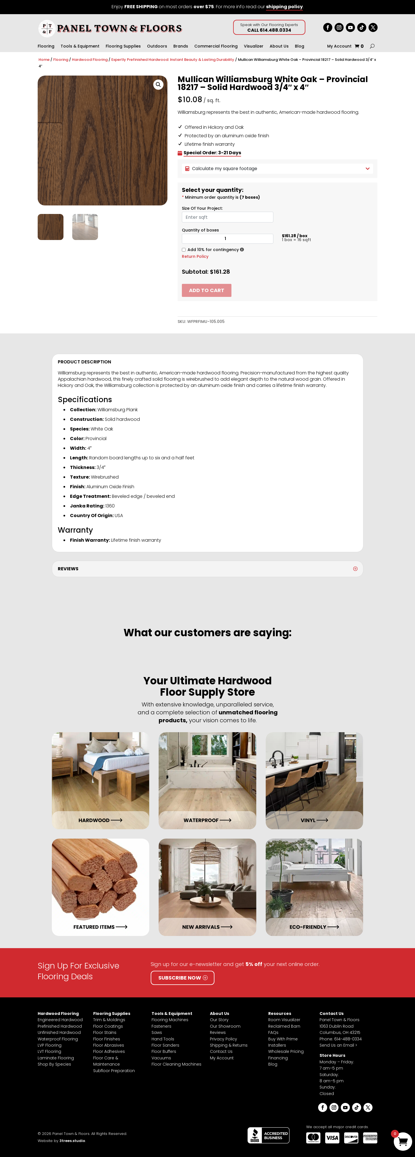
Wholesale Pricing (286, 1051)
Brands (180, 46)
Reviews (218, 1032)
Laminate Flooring (56, 1058)
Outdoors (157, 46)
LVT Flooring (49, 1051)
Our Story (219, 1020)
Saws (157, 1032)
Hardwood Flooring (90, 59)
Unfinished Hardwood (59, 1032)
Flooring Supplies (123, 46)
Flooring (46, 46)
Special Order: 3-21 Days (212, 153)
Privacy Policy (223, 1039)
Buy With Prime (283, 1039)
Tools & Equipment (80, 46)
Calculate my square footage (277, 168)
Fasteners (161, 1026)
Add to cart (206, 290)
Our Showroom (225, 1026)
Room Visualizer (284, 1020)
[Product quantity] (227, 239)
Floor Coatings (108, 1026)
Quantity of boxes (200, 230)
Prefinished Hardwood (60, 1026)
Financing (278, 1058)
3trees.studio (72, 1140)
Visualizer (253, 46)
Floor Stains (104, 1032)
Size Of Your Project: (202, 208)
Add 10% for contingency (213, 249)
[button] (158, 85)
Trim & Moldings (109, 1020)
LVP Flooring (49, 1045)
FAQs (273, 1032)
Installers (277, 1045)
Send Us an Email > (338, 1045)
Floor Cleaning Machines (176, 1064)
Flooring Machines (170, 1020)
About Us (279, 46)
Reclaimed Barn (284, 1026)
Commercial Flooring (216, 46)
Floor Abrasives (108, 1045)
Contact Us (221, 1051)
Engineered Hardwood (60, 1020)
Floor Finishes (106, 1039)
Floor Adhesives (109, 1051)
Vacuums (161, 1058)
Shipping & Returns (229, 1045)
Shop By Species (54, 1064)
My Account (339, 46)
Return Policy (195, 256)
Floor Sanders (165, 1045)
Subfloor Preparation (114, 1071)
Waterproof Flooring (58, 1039)
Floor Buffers (164, 1051)
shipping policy (284, 6)
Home (44, 59)
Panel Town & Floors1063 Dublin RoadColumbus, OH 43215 (340, 1026)
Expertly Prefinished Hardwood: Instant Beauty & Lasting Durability (172, 59)
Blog (299, 46)
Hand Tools (163, 1039)
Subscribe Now (179, 977)
